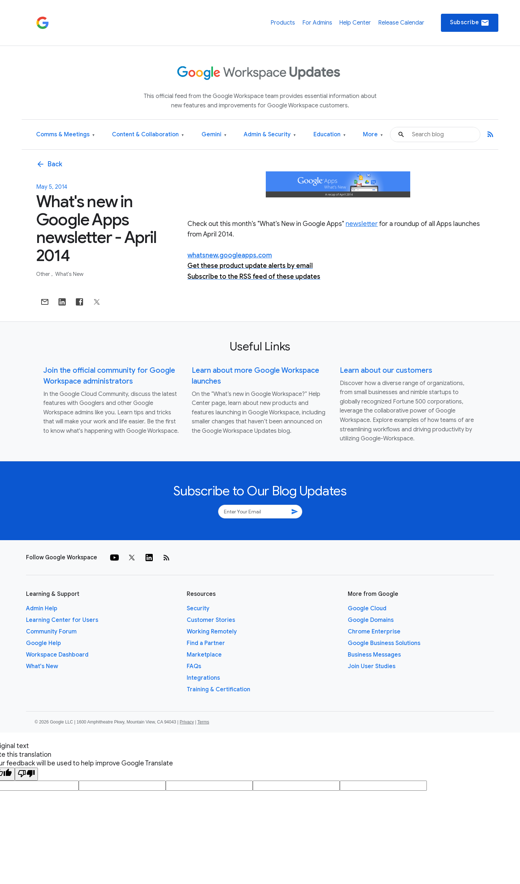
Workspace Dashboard (57, 654)
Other (43, 274)
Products (282, 22)
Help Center (355, 22)
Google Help (43, 643)
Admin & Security (270, 134)
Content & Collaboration (148, 134)
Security (198, 608)
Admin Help (41, 608)
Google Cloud (367, 608)
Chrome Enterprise (374, 631)
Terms (203, 722)
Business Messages (374, 654)
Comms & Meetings (65, 134)
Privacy (187, 722)
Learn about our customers (386, 370)
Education (329, 134)
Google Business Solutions (384, 643)
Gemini (214, 134)
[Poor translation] (26, 774)
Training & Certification (218, 689)
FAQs (194, 666)
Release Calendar (401, 22)
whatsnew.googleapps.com (229, 255)
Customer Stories (211, 620)
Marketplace (204, 654)
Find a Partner (206, 643)
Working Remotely (212, 631)
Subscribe (469, 22)
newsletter (362, 224)
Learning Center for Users (62, 620)
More (373, 134)
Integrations (203, 678)
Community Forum (51, 631)
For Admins (317, 22)
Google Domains (371, 620)
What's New (69, 274)
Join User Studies (371, 666)
